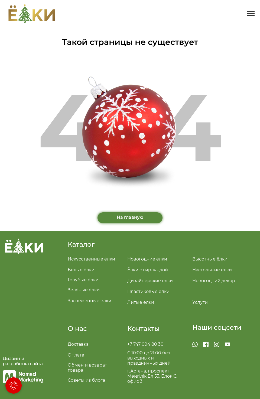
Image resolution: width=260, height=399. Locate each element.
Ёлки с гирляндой (147, 269)
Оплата (76, 355)
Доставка (78, 344)
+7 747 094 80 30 (145, 344)
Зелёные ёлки (84, 289)
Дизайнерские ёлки (150, 280)
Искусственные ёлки (91, 259)
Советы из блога (86, 380)
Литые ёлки (140, 302)
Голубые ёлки (83, 279)
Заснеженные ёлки (89, 300)
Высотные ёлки (209, 259)
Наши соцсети (217, 327)
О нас (77, 328)
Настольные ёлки (212, 269)
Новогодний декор (213, 280)
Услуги (200, 302)
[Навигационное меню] (251, 13)
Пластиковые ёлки (148, 291)
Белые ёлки (81, 269)
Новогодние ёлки (147, 259)
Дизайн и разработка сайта (23, 361)
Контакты (143, 328)
